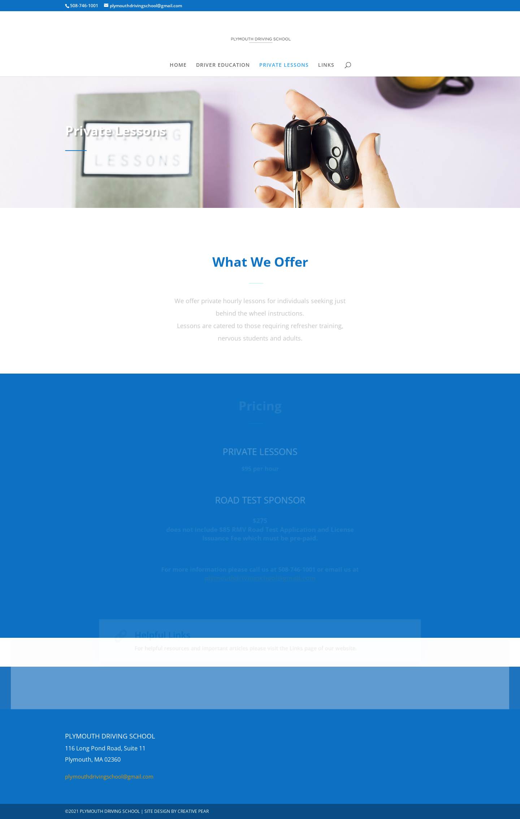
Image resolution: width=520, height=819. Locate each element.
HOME (178, 65)
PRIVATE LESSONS (284, 65)
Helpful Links (169, 637)
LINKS (326, 65)
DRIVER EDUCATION (223, 65)
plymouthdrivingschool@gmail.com (109, 776)
